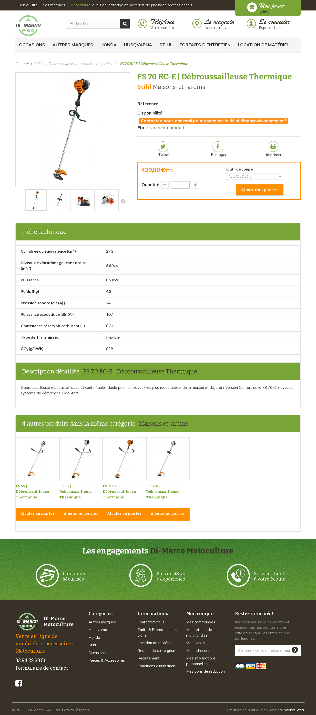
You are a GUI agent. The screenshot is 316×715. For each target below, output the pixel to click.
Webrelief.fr (294, 710)
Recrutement (148, 658)
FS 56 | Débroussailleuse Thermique (75, 491)
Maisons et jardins (163, 423)
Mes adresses (198, 650)
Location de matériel (263, 45)
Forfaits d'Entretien (205, 45)
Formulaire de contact (41, 668)
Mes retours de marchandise (199, 632)
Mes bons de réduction (205, 671)
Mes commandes (200, 622)
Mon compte (200, 613)
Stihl (165, 45)
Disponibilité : (150, 113)
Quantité (150, 184)
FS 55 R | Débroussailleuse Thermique (162, 491)
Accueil (22, 63)
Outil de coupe (240, 169)
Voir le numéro (162, 27)
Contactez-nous (150, 622)
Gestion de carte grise (156, 650)
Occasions (32, 45)
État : (142, 127)
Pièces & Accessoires (107, 660)
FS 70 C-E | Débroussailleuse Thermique (119, 491)
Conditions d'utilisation (156, 666)
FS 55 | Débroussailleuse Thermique (32, 491)
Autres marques (72, 45)
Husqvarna (138, 45)
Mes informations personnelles (201, 661)
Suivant (123, 201)
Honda (109, 45)
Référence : (149, 103)
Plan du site (28, 5)
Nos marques (54, 5)
